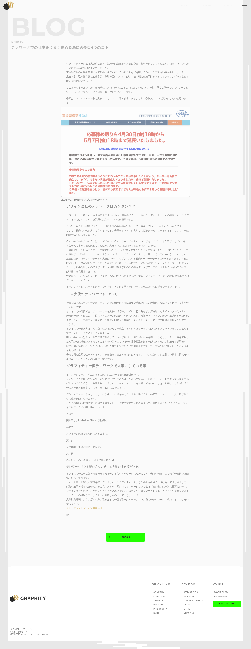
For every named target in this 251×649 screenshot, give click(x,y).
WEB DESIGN (191, 592)
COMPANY (158, 592)
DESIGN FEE (221, 596)
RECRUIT (158, 605)
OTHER (187, 609)
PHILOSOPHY (160, 596)
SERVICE (158, 601)
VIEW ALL (189, 613)
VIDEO (187, 605)
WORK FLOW (221, 592)
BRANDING (190, 596)
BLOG (156, 613)
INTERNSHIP (160, 609)
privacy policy (41, 634)
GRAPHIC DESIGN (193, 601)
